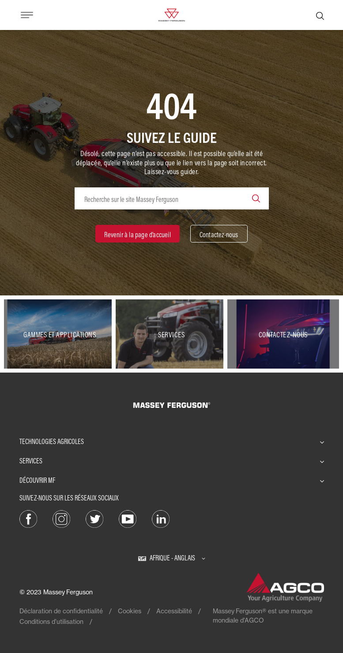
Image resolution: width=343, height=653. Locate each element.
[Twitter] (94, 518)
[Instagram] (61, 518)
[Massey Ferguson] (171, 14)
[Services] (171, 334)
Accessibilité (174, 611)
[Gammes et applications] (60, 334)
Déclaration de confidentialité (61, 611)
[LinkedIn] (161, 518)
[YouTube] (127, 518)
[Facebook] (28, 518)
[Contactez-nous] (219, 234)
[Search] (256, 198)
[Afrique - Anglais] (171, 557)
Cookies (129, 611)
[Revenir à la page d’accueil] (137, 234)
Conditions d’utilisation (51, 621)
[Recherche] (320, 15)
